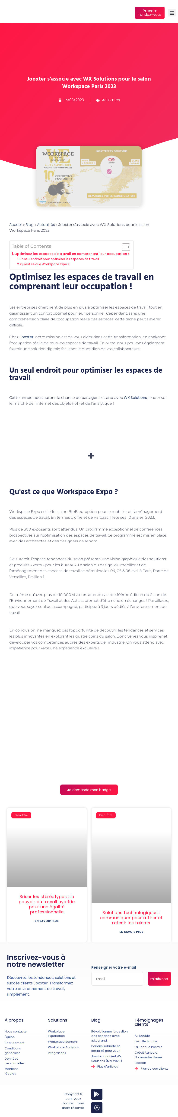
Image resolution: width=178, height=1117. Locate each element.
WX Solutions (135, 397)
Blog (30, 224)
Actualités (111, 100)
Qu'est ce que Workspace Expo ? (45, 264)
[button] (172, 12)
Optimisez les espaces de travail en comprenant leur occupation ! (71, 253)
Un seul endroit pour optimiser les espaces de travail (59, 259)
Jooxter (26, 337)
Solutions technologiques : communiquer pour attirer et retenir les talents (131, 918)
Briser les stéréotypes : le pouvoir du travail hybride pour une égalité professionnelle (47, 904)
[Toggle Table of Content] (123, 247)
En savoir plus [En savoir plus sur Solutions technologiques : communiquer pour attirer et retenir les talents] (131, 932)
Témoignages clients (149, 1022)
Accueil (15, 224)
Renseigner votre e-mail (113, 968)
